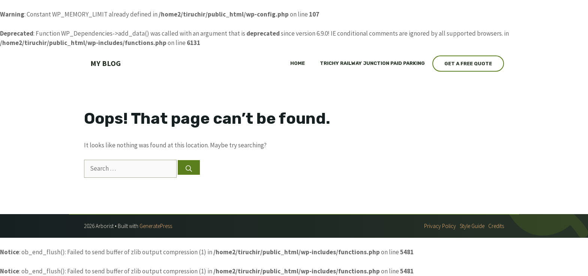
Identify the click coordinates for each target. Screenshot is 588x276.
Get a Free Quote (468, 63)
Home (297, 63)
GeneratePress (156, 226)
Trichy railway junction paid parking (372, 63)
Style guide (472, 226)
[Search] (189, 167)
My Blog (105, 63)
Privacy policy (440, 226)
